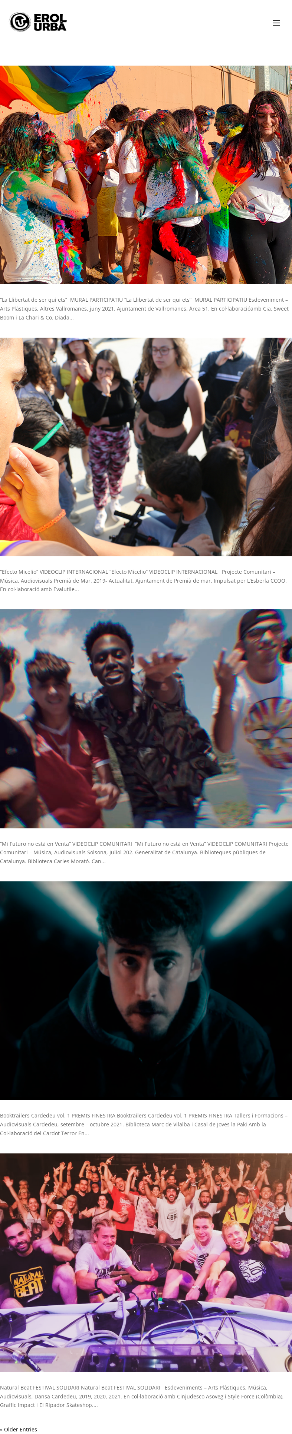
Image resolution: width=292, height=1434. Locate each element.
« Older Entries (18, 1429)
